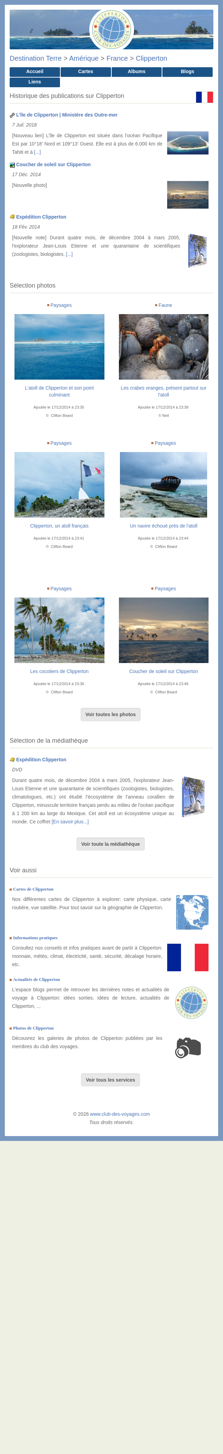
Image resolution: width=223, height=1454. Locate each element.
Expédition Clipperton (41, 217)
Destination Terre (36, 58)
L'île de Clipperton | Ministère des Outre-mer (67, 115)
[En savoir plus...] (70, 821)
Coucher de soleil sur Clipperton (53, 164)
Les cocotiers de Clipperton (59, 671)
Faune (165, 305)
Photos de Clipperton (33, 1028)
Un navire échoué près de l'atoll (163, 526)
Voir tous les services (110, 1080)
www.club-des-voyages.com (120, 1114)
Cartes (85, 71)
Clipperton (151, 58)
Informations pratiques (35, 937)
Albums (136, 71)
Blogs (187, 71)
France (117, 58)
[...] (37, 152)
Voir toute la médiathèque (110, 844)
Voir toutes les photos (110, 714)
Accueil (34, 71)
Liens (35, 81)
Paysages (60, 305)
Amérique (84, 58)
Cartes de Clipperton (33, 889)
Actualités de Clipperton (36, 979)
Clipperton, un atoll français (59, 526)
